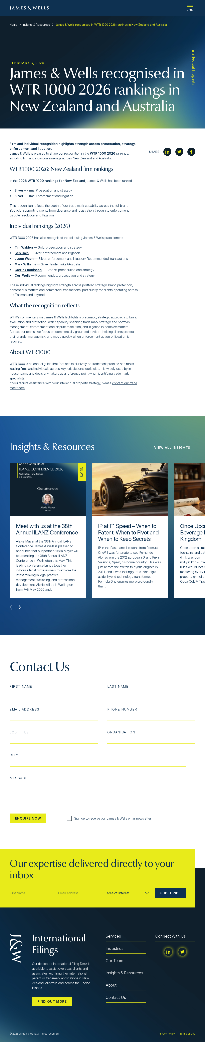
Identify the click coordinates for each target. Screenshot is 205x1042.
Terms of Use (187, 1033)
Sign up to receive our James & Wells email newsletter (109, 818)
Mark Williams (25, 264)
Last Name (117, 686)
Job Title (19, 732)
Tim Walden (24, 247)
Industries (114, 948)
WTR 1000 (17, 364)
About (111, 985)
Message (18, 778)
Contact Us (116, 997)
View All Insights (172, 448)
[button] (19, 607)
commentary (29, 317)
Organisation (121, 732)
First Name (21, 686)
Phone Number (122, 709)
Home (13, 24)
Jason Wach (24, 259)
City (14, 755)
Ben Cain (22, 253)
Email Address (24, 709)
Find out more (52, 1001)
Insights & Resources (36, 24)
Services (113, 936)
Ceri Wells (22, 275)
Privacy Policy (167, 1033)
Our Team (114, 960)
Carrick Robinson (28, 270)
